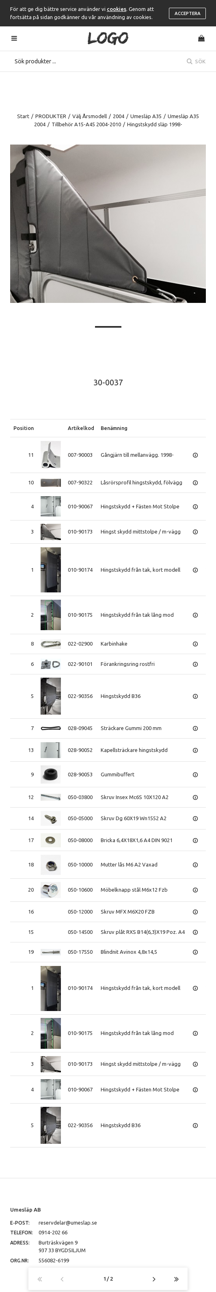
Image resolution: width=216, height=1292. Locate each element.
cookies (116, 9)
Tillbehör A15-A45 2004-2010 (86, 124)
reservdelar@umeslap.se (68, 1222)
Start (23, 116)
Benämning (114, 428)
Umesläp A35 (146, 116)
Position (23, 428)
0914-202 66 (53, 1232)
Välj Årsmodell (89, 116)
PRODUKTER (50, 116)
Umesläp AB (25, 1209)
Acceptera (188, 13)
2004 (118, 116)
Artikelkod (81, 428)
